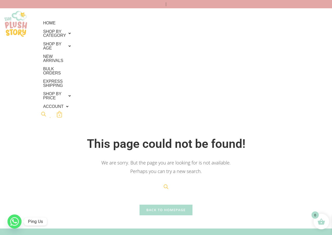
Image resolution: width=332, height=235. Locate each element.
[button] (84, 23)
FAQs (25, 200)
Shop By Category (84, 23)
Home (49, 23)
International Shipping (41, 184)
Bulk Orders (203, 23)
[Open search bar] (117, 30)
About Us (86, 192)
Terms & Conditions (96, 177)
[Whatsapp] (15, 222)
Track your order (35, 192)
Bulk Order (30, 176)
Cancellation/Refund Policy (103, 184)
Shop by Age (130, 23)
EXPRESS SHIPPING (244, 23)
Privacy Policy (91, 169)
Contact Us (31, 207)
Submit (149, 203)
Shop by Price (61, 31)
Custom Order (33, 169)
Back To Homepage (165, 127)
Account (98, 31)
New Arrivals (167, 23)
